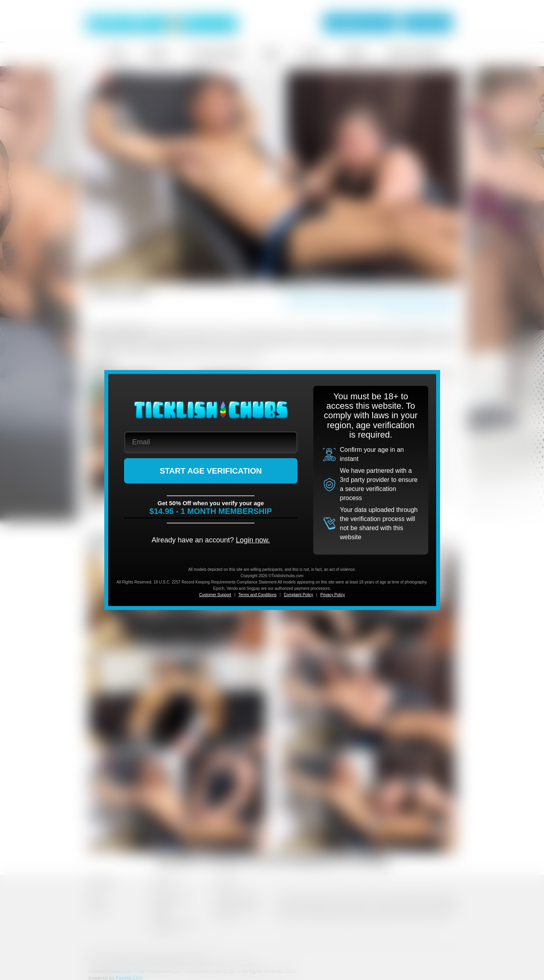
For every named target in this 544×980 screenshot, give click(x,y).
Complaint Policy (298, 595)
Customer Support (215, 595)
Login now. (253, 540)
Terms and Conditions (257, 595)
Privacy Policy (332, 595)
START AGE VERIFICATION (211, 470)
